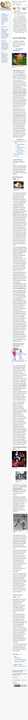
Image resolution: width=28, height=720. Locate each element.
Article (13, 4)
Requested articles (5, 43)
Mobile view (14, 682)
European (15, 575)
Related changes (4, 55)
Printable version (4, 58)
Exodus (20, 297)
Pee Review (3, 32)
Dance (15, 666)
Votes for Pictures (4, 36)
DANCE (19, 666)
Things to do (3, 42)
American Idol (23, 85)
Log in (20, 2)
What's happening (4, 48)
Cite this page (4, 62)
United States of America (18, 553)
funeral (20, 78)
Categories (15, 664)
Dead (23, 666)
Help (2, 28)
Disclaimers (23, 680)
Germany (15, 588)
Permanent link (4, 59)
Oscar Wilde (19, 49)
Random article (4, 21)
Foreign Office (4, 49)
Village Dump (4, 31)
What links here (4, 53)
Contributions (23, 1)
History (20, 664)
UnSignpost (3, 38)
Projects (2, 22)
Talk (20, 1)
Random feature (4, 19)
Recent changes (4, 18)
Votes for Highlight (4, 33)
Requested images (5, 45)
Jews (14, 295)
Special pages (4, 56)
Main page (3, 14)
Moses (14, 298)
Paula (18, 100)
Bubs (15, 656)
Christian (23, 368)
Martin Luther (22, 428)
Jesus (18, 370)
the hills (20, 112)
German (24, 303)
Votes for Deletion (4, 35)
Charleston (15, 563)
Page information (4, 60)
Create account (15, 2)
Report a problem (4, 46)
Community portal (4, 29)
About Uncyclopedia (16, 680)
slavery (19, 118)
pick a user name (22, 19)
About (2, 23)
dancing (14, 77)
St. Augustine (20, 406)
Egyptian (15, 308)
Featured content (4, 15)
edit (14, 163)
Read (15, 7)
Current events (4, 16)
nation (14, 74)
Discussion (18, 4)
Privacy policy (15, 677)
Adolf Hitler (18, 485)
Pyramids (16, 202)
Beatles (16, 90)
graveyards (18, 123)
